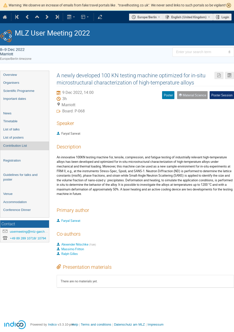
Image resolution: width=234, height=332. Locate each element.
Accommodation (15, 202)
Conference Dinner (17, 210)
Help (75, 324)
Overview (10, 75)
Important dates (14, 99)
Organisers (11, 82)
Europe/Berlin (147, 17)
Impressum (156, 324)
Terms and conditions (96, 324)
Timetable (10, 121)
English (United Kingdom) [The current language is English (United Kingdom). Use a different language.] (189, 17)
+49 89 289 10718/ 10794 (28, 238)
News (7, 113)
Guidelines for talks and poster (20, 177)
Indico (52, 324)
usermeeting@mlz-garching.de (31, 231)
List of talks (11, 129)
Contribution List (15, 145)
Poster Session (222, 95)
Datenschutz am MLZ (129, 324)
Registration (12, 160)
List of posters (13, 137)
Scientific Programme (18, 91)
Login (225, 17)
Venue (8, 194)
